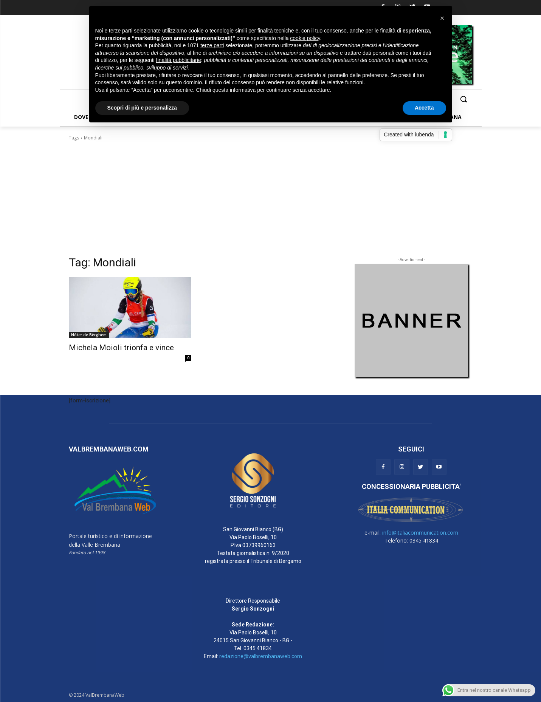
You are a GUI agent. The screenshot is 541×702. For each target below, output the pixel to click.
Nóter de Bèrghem (89, 334)
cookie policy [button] (305, 38)
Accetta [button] (424, 108)
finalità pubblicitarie (178, 60)
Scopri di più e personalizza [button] (142, 108)
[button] (463, 99)
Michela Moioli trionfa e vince (121, 347)
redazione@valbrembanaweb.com (260, 656)
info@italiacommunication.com (420, 532)
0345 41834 (257, 648)
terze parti (212, 45)
